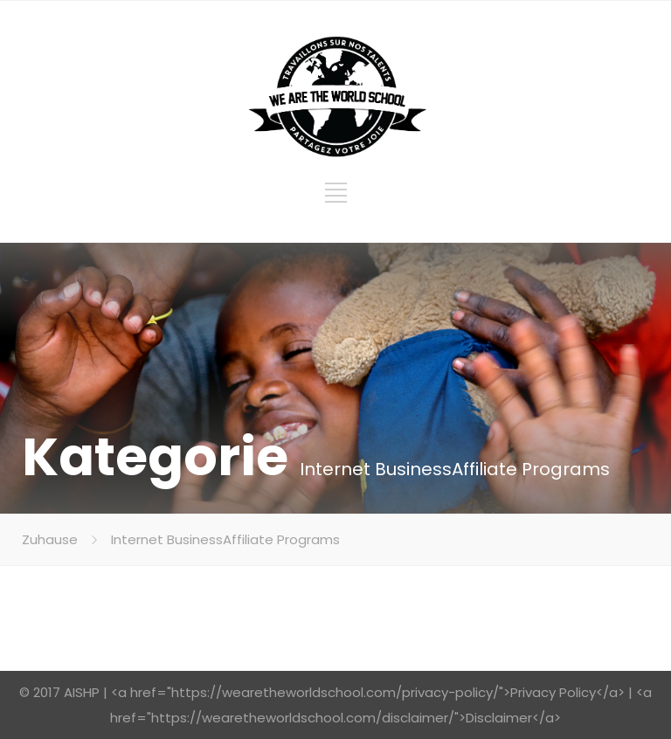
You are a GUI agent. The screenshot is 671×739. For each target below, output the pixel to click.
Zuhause (50, 539)
